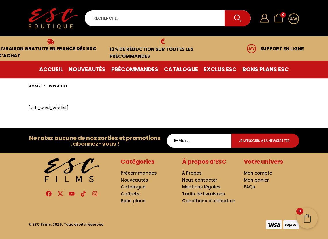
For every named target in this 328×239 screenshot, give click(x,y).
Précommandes (134, 69)
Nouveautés (87, 69)
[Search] (238, 18)
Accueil (51, 69)
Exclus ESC (220, 69)
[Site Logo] (53, 18)
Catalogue (181, 69)
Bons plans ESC (265, 69)
